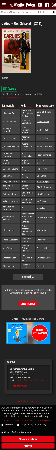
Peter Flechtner (43, 138)
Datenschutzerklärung (24, 420)
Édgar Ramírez (9, 113)
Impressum (33, 401)
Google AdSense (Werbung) (18, 432)
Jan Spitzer (41, 201)
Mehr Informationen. (12, 97)
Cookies (5, 420)
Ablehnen (28, 446)
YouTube (8, 424)
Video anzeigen (28, 303)
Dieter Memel (43, 121)
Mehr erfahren (28, 295)
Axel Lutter (41, 266)
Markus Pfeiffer (43, 129)
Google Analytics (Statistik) (33, 424)
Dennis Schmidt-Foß (44, 113)
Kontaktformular (18, 385)
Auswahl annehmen (28, 439)
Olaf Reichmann (44, 187)
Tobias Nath (42, 168)
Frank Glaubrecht (44, 217)
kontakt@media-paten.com (29, 380)
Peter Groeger (43, 181)
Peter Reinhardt (44, 154)
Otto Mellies (42, 239)
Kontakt (21, 401)
